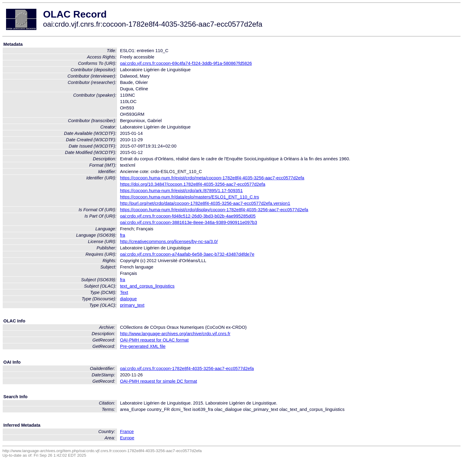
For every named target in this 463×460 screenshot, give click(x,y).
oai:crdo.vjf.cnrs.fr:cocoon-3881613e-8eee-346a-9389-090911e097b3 (188, 222)
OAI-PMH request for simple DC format (158, 381)
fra (122, 235)
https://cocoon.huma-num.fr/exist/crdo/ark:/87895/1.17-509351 (181, 190)
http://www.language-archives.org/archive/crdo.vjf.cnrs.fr (175, 333)
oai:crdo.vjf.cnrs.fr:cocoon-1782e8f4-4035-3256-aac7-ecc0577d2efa (187, 368)
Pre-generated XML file (143, 346)
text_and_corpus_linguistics (147, 286)
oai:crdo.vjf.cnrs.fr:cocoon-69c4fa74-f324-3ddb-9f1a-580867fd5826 (186, 63)
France (127, 431)
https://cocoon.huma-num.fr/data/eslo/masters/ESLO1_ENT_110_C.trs (189, 197)
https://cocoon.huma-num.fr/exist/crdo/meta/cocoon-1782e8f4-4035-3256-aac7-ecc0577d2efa (212, 177)
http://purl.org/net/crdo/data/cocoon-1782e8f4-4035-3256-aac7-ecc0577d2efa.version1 (205, 203)
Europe (127, 437)
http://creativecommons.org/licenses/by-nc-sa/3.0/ (169, 241)
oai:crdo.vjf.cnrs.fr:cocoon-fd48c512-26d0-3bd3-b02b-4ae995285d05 (188, 216)
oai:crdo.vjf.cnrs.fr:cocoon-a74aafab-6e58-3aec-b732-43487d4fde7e (187, 254)
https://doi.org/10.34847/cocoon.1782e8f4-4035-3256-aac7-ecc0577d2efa (192, 184)
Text (124, 292)
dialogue (128, 298)
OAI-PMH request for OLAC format (154, 340)
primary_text (132, 305)
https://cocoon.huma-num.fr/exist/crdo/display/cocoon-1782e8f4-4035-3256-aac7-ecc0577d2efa (214, 209)
